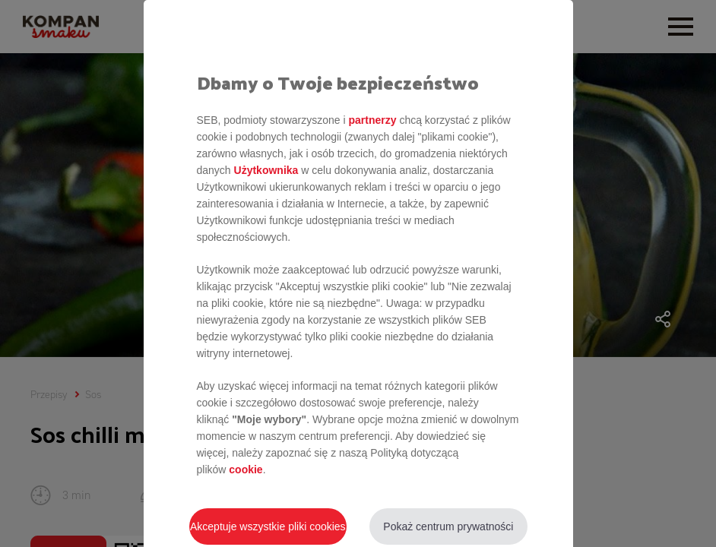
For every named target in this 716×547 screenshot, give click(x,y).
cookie (245, 469)
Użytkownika (266, 170)
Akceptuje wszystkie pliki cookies (268, 526)
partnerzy (372, 120)
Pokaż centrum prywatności (448, 526)
